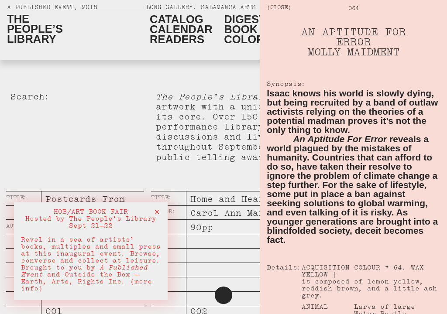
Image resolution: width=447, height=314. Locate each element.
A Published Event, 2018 (52, 8)
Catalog (176, 19)
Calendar (181, 29)
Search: (30, 98)
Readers (177, 39)
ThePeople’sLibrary (35, 29)
